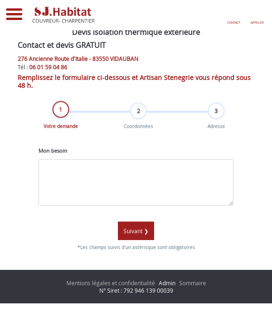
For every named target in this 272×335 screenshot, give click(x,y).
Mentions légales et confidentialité (110, 283)
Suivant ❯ (136, 235)
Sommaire (192, 283)
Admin (167, 283)
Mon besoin (53, 154)
